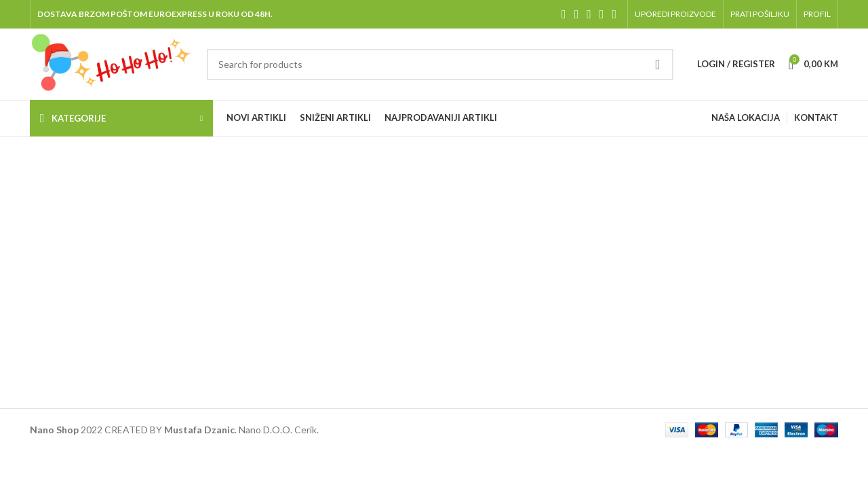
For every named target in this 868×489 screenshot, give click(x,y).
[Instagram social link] (589, 14)
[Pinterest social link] (614, 14)
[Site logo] (111, 63)
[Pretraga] (440, 64)
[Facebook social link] (563, 14)
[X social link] (576, 14)
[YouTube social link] (601, 14)
